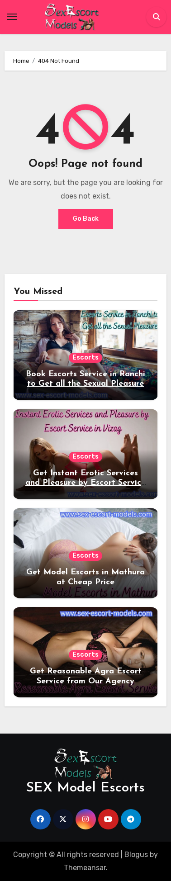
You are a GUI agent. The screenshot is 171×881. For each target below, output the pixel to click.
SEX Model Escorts (85, 788)
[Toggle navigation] (12, 16)
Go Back (86, 219)
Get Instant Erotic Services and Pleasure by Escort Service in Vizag (85, 483)
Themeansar (85, 867)
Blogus (136, 854)
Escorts (85, 357)
